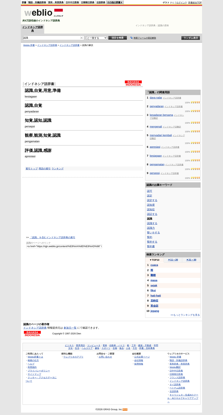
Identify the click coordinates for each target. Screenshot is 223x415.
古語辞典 (100, 2)
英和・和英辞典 (56, 2)
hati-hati (156, 295)
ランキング (58, 168)
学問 (156, 345)
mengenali (156, 126)
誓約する (152, 241)
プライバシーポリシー (39, 370)
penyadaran (32, 111)
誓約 (149, 237)
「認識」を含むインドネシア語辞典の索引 (52, 237)
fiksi (153, 290)
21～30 (191, 259)
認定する (152, 200)
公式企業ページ (142, 357)
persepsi (30, 126)
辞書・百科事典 (147, 348)
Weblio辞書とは (35, 357)
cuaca (154, 265)
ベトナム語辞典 (177, 388)
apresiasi (30, 156)
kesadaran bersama (161, 114)
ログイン (180, 2)
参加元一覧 (70, 327)
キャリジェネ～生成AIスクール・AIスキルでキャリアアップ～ (182, 398)
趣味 (97, 348)
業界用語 (80, 345)
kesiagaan (31, 96)
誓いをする (153, 232)
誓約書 (151, 246)
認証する (152, 214)
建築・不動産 (144, 345)
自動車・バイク (117, 345)
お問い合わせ (105, 357)
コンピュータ (93, 345)
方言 (135, 348)
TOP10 (154, 260)
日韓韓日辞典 (87, 2)
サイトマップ (34, 374)
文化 (70, 348)
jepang (155, 310)
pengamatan (32, 141)
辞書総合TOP (195, 2)
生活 (77, 348)
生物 (115, 348)
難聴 (153, 275)
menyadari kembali (161, 135)
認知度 (151, 204)
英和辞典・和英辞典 (180, 364)
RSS (125, 410)
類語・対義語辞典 (37, 2)
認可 (149, 191)
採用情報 (138, 364)
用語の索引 (45, 168)
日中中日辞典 (72, 2)
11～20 (173, 259)
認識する (152, 223)
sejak (154, 285)
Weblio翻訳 (175, 367)
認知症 (151, 209)
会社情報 (138, 360)
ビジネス (69, 345)
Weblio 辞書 (29, 45)
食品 (121, 348)
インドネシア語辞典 (47, 45)
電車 (105, 345)
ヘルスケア (87, 348)
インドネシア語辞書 (70, 45)
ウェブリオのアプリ (73, 357)
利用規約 (32, 367)
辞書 (24, 2)
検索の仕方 (33, 360)
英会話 (154, 305)
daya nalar (156, 97)
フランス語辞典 (177, 377)
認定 (149, 195)
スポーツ (106, 348)
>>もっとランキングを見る (185, 315)
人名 (128, 348)
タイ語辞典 (175, 384)
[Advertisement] (134, 15)
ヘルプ (31, 364)
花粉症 (154, 300)
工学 (133, 345)
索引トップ (32, 168)
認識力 (151, 227)
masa (154, 280)
